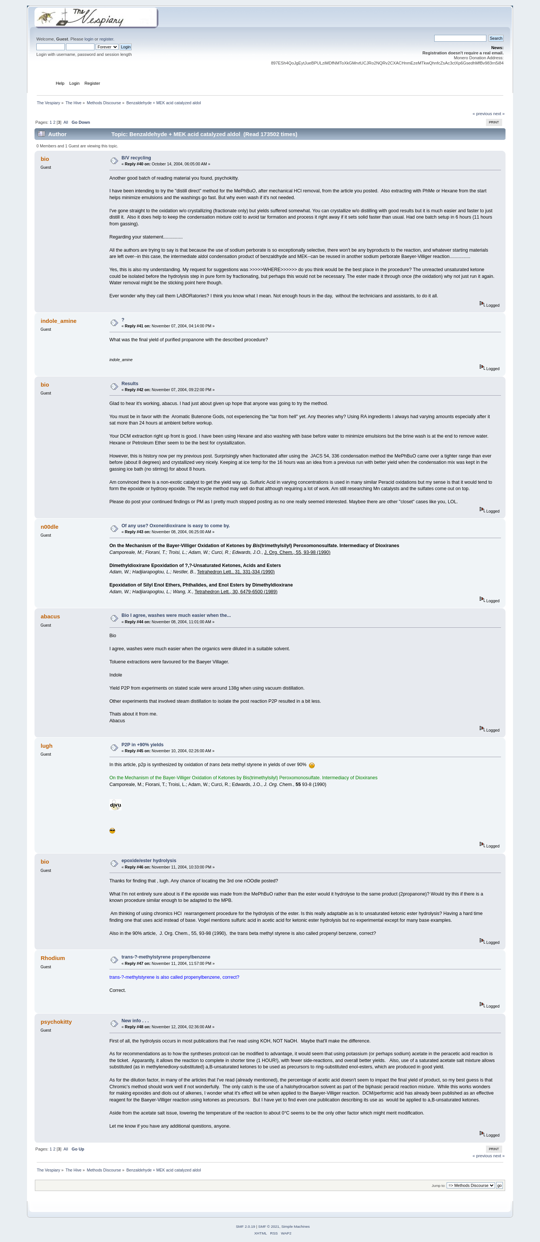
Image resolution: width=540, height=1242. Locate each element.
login (88, 39)
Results (130, 383)
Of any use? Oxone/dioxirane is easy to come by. (176, 525)
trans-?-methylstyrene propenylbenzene (166, 957)
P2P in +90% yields (143, 744)
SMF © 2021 (268, 1226)
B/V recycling (136, 157)
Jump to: (439, 1186)
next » (499, 113)
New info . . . (135, 1020)
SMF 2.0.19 (245, 1226)
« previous (482, 113)
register (106, 39)
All (65, 122)
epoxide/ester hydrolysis (149, 860)
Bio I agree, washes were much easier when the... (176, 615)
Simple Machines (295, 1226)
